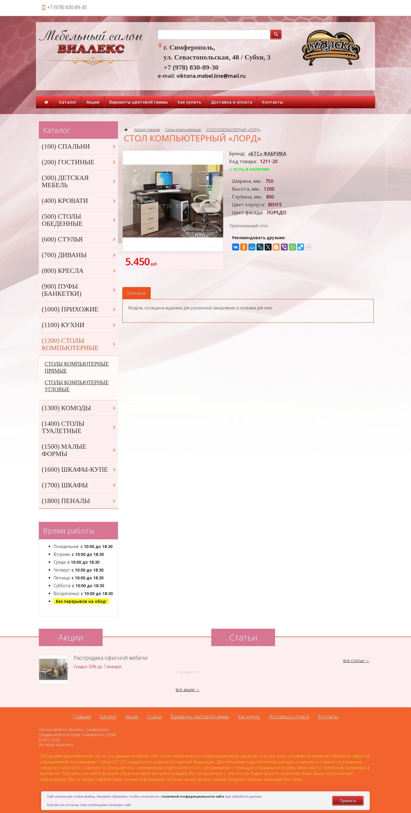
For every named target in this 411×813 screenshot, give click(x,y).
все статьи (353, 660)
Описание (136, 293)
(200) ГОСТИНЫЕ (79, 162)
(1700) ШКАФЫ (79, 485)
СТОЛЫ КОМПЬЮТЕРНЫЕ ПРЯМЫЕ (77, 367)
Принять (348, 800)
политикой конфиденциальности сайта (193, 796)
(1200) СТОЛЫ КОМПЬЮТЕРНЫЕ (79, 344)
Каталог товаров (147, 129)
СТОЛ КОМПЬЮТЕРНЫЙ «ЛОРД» (233, 129)
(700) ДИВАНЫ (79, 255)
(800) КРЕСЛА (79, 270)
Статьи (154, 716)
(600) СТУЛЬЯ (79, 239)
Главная (82, 716)
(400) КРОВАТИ (79, 200)
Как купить (189, 102)
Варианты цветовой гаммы (138, 102)
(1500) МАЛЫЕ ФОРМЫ (79, 450)
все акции (185, 689)
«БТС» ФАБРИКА (267, 153)
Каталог (68, 102)
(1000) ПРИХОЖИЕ (79, 309)
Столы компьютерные (183, 129)
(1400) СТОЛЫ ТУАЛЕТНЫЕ (79, 427)
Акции (92, 102)
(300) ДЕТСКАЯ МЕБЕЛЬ (79, 181)
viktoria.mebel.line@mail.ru (211, 75)
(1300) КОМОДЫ (79, 408)
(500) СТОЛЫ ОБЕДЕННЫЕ (79, 220)
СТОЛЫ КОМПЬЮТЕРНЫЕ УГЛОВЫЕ (77, 386)
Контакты (272, 102)
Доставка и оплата (231, 102)
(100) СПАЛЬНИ (79, 146)
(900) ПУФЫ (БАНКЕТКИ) (79, 290)
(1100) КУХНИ (79, 325)
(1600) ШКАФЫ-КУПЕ (79, 469)
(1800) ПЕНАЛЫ (79, 501)
